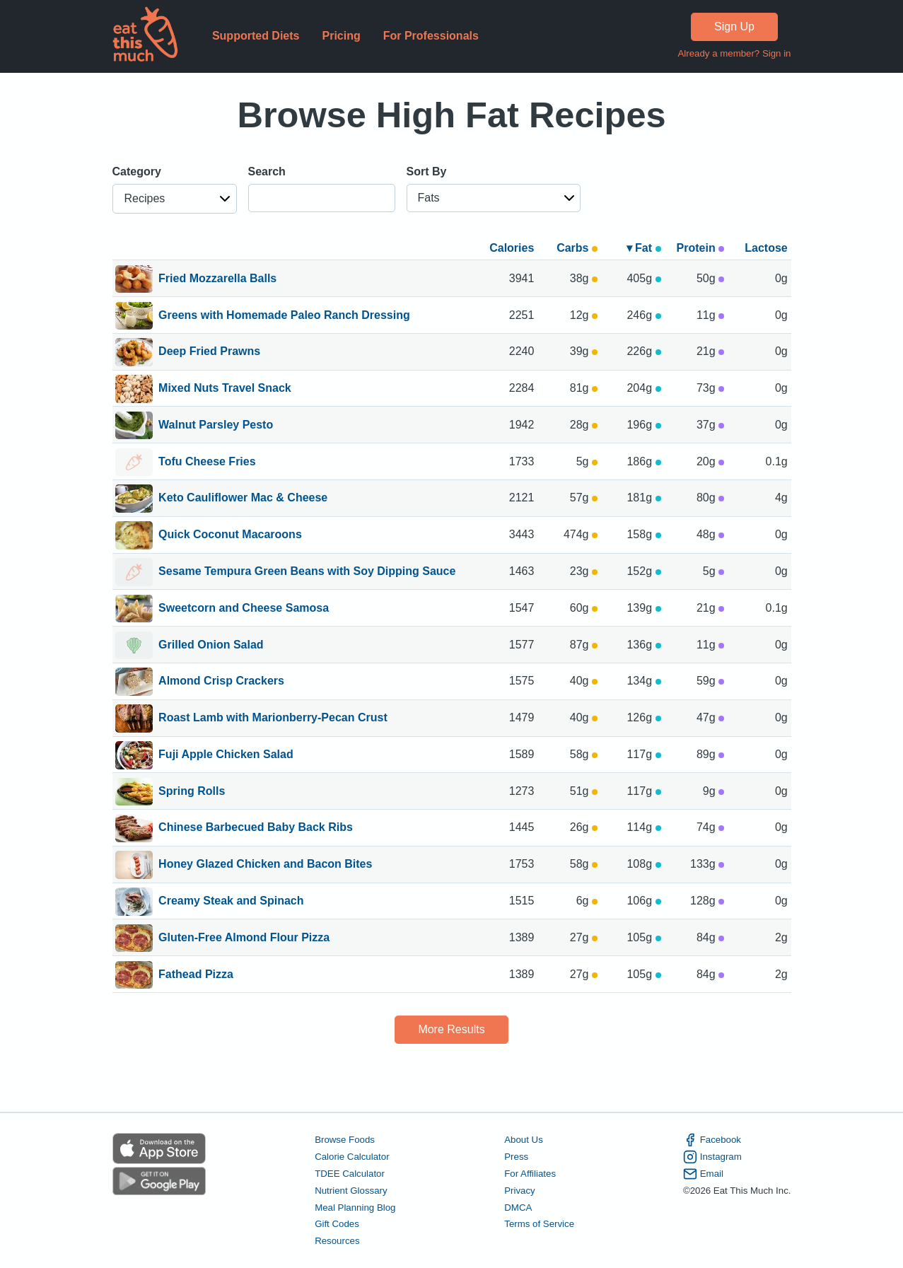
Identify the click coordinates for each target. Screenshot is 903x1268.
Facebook (712, 1140)
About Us (523, 1139)
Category (136, 171)
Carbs (577, 248)
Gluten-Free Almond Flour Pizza (244, 938)
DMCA (518, 1207)
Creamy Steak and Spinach (230, 902)
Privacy (519, 1190)
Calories (511, 248)
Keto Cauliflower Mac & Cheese (242, 498)
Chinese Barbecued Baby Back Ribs (255, 828)
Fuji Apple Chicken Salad (225, 755)
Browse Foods (345, 1139)
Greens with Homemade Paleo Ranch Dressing (284, 316)
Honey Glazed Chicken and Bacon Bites (265, 865)
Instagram (712, 1157)
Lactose (766, 248)
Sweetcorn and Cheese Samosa (243, 609)
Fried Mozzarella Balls (217, 279)
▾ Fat (644, 248)
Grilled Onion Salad (210, 646)
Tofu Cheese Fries (207, 462)
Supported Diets (256, 36)
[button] (174, 199)
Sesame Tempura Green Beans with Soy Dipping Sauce (306, 572)
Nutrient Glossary (351, 1190)
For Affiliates (530, 1173)
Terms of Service (539, 1223)
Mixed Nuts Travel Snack (224, 389)
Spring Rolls (191, 792)
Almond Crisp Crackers (221, 682)
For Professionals (431, 36)
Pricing (341, 36)
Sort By (427, 171)
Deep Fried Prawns (209, 352)
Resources (337, 1240)
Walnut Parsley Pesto (215, 426)
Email (703, 1174)
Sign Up (734, 27)
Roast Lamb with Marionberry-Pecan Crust (273, 718)
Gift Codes (337, 1223)
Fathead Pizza (195, 975)
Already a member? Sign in (734, 53)
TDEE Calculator (350, 1173)
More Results (451, 1029)
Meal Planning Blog (355, 1207)
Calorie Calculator (352, 1156)
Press (516, 1156)
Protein (701, 248)
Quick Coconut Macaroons (230, 535)
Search (267, 171)
